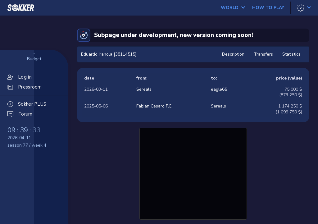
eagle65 (219, 89)
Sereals (144, 89)
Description (233, 54)
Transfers (263, 54)
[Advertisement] (193, 172)
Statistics (291, 54)
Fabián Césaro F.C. (154, 106)
